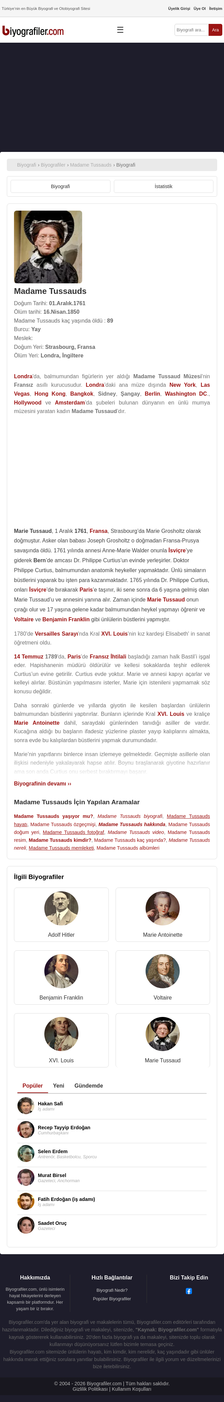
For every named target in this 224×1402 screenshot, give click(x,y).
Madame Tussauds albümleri (127, 848)
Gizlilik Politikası (90, 1389)
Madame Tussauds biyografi (130, 816)
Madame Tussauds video (136, 832)
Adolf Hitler (61, 935)
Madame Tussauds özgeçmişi (62, 824)
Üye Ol (200, 8)
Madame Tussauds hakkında (132, 824)
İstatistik (164, 186)
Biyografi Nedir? (112, 1290)
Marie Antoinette (162, 935)
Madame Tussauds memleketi (61, 848)
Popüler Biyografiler (112, 1298)
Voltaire (163, 998)
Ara (215, 29)
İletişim (215, 8)
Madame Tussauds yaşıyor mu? (53, 816)
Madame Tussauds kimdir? (60, 840)
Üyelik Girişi (179, 8)
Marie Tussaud (163, 1060)
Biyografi (60, 186)
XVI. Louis (61, 1060)
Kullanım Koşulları (131, 1389)
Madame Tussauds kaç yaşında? (130, 840)
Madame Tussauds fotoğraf (73, 832)
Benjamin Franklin (61, 998)
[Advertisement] (112, 97)
